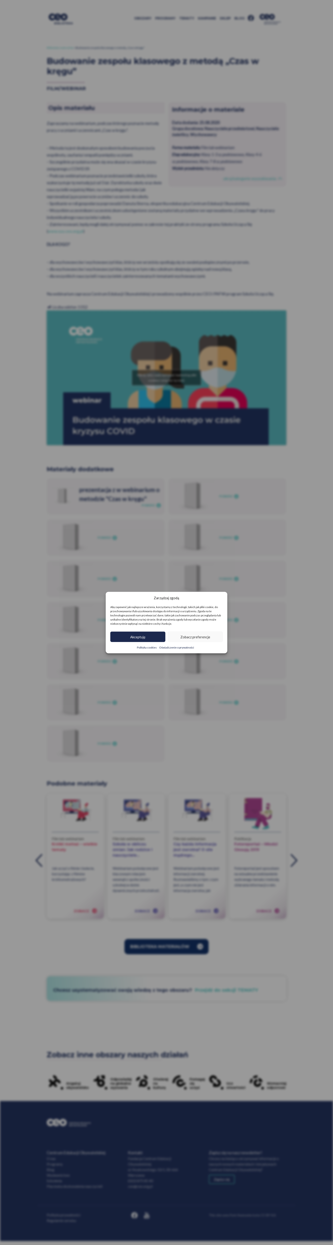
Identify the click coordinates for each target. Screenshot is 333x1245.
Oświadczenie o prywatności (176, 647)
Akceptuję (137, 637)
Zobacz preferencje (195, 637)
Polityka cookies (147, 647)
